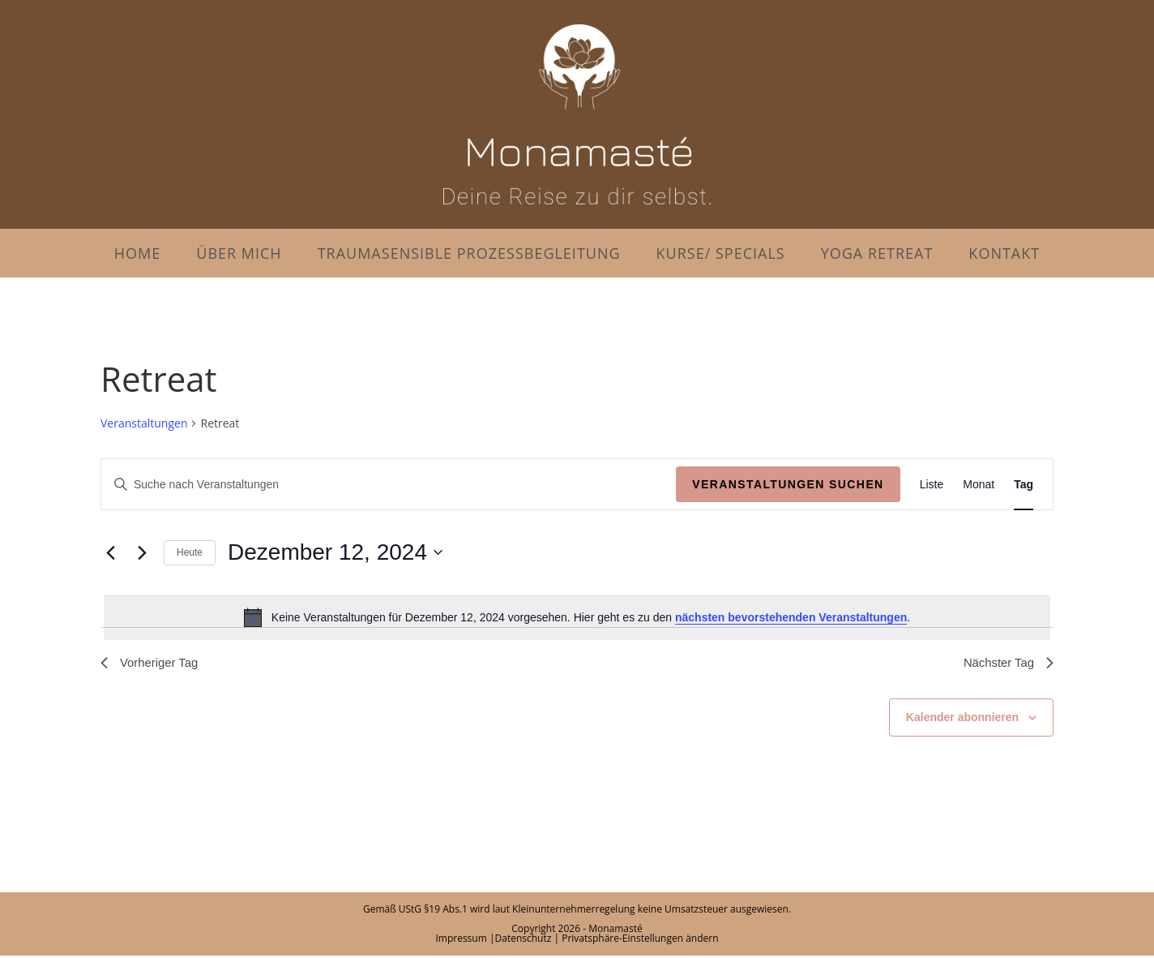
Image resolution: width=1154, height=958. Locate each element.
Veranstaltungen (143, 423)
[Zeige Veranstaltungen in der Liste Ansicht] (932, 484)
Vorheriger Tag (152, 664)
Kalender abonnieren (962, 719)
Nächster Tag (1006, 664)
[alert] (577, 617)
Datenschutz (523, 940)
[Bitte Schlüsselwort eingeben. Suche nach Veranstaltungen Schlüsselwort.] (388, 484)
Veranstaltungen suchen (787, 484)
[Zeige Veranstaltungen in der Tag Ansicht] (1023, 484)
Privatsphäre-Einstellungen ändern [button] (640, 940)
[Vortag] (110, 552)
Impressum (460, 940)
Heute (190, 552)
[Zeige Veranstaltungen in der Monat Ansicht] (978, 484)
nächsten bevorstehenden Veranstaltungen (791, 617)
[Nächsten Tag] (142, 552)
